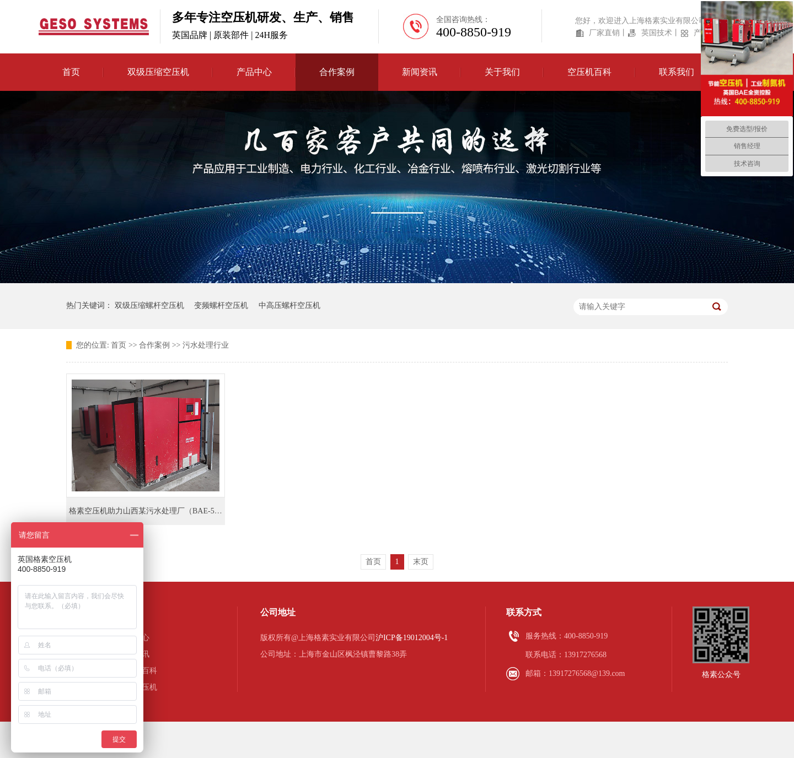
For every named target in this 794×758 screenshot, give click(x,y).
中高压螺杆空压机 (289, 305)
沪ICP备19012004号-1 (411, 638)
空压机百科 (138, 671)
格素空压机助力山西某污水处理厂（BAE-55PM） (153, 511)
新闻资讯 (134, 654)
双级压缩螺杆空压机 (149, 305)
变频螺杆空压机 (221, 305)
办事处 (130, 704)
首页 (71, 72)
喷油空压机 (138, 687)
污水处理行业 (206, 345)
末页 (420, 561)
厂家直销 (604, 33)
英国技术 (656, 33)
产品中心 (134, 638)
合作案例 (154, 345)
